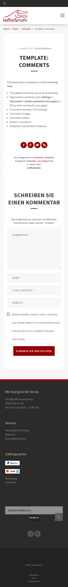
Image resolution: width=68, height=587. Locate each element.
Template (31, 160)
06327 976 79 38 (14, 403)
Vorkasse (10, 482)
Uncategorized (45, 160)
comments (37, 157)
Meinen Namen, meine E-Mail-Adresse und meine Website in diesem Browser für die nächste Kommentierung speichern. (36, 327)
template (49, 157)
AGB (34, 578)
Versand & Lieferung (17, 430)
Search (34, 517)
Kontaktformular (15, 438)
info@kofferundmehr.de (19, 399)
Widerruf (10, 434)
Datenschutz (34, 581)
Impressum (34, 575)
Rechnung (11, 478)
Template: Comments (34, 61)
